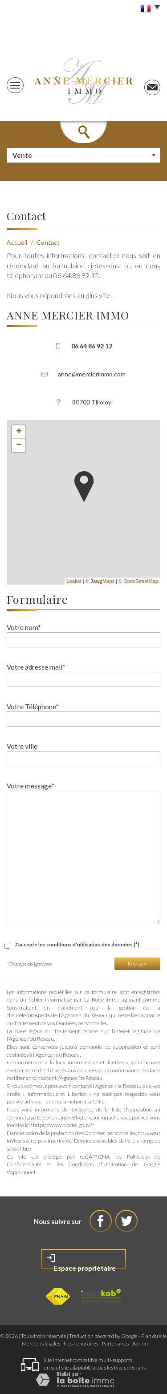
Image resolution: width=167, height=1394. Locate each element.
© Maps (100, 581)
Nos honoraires (81, 1343)
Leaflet (74, 581)
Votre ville (22, 746)
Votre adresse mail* (36, 667)
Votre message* (30, 786)
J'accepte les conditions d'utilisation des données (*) (77, 944)
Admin (140, 1343)
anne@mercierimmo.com (92, 374)
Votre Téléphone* (33, 707)
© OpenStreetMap (138, 581)
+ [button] (19, 432)
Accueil (17, 242)
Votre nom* (24, 627)
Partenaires (115, 1343)
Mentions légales (41, 1343)
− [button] (19, 445)
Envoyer (137, 963)
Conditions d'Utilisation (97, 1164)
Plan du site (154, 1336)
